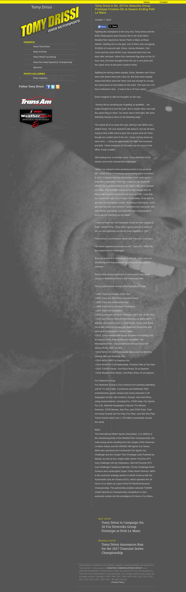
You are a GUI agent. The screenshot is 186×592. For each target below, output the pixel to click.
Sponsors (37, 67)
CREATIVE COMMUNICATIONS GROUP (124, 568)
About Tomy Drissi (41, 46)
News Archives (40, 52)
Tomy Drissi (41, 6)
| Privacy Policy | (117, 582)
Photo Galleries (40, 78)
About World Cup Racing (44, 57)
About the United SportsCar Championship (52, 62)
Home (147, 2)
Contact (163, 2)
